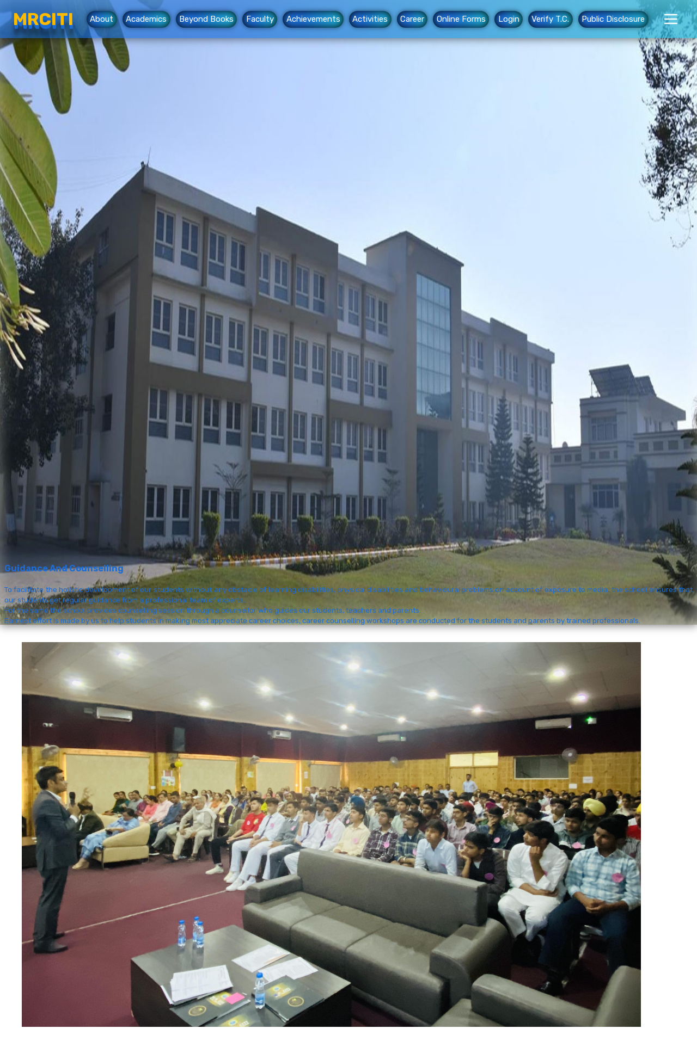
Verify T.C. (550, 19)
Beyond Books (206, 19)
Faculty (260, 19)
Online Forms (461, 19)
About (101, 19)
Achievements (313, 19)
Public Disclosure (613, 19)
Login (508, 19)
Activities (370, 19)
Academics (146, 19)
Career (412, 19)
